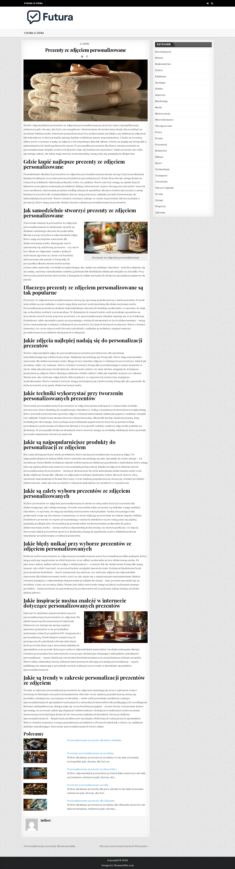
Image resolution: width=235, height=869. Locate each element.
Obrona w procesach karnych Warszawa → (124, 846)
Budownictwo (163, 64)
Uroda (159, 194)
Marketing (161, 101)
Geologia (160, 82)
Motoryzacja (162, 113)
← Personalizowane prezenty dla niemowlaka (48, 846)
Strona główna (33, 3)
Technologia (162, 169)
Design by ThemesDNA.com (118, 865)
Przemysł (161, 144)
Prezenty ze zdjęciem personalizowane (85, 50)
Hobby (159, 88)
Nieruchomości (164, 119)
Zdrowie (160, 212)
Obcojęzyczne (163, 126)
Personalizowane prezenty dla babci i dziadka (94, 740)
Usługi (159, 200)
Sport (158, 163)
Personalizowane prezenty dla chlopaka (91, 800)
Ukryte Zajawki (164, 187)
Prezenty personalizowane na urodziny (90, 753)
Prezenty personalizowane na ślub (87, 785)
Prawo (159, 138)
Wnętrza (160, 206)
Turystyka (161, 181)
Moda (158, 107)
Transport (161, 175)
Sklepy (159, 157)
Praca (158, 132)
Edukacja (160, 76)
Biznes (86, 43)
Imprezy (160, 95)
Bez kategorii (163, 51)
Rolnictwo (161, 150)
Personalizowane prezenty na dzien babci (92, 769)
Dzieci (159, 70)
